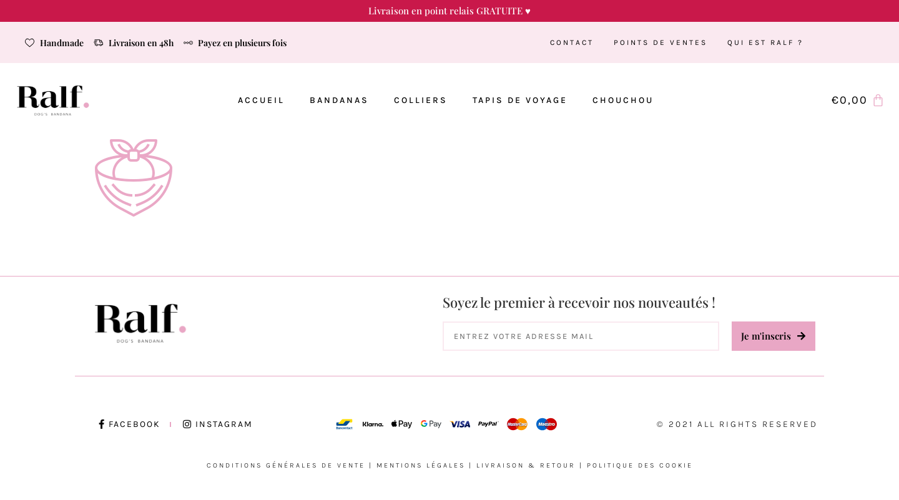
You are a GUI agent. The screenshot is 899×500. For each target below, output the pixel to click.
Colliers (421, 100)
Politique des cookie (640, 465)
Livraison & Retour (526, 465)
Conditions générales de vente (286, 465)
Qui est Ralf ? (765, 42)
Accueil (261, 100)
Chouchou (623, 100)
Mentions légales (420, 465)
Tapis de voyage (520, 100)
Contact (572, 42)
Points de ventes (660, 42)
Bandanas (339, 100)
